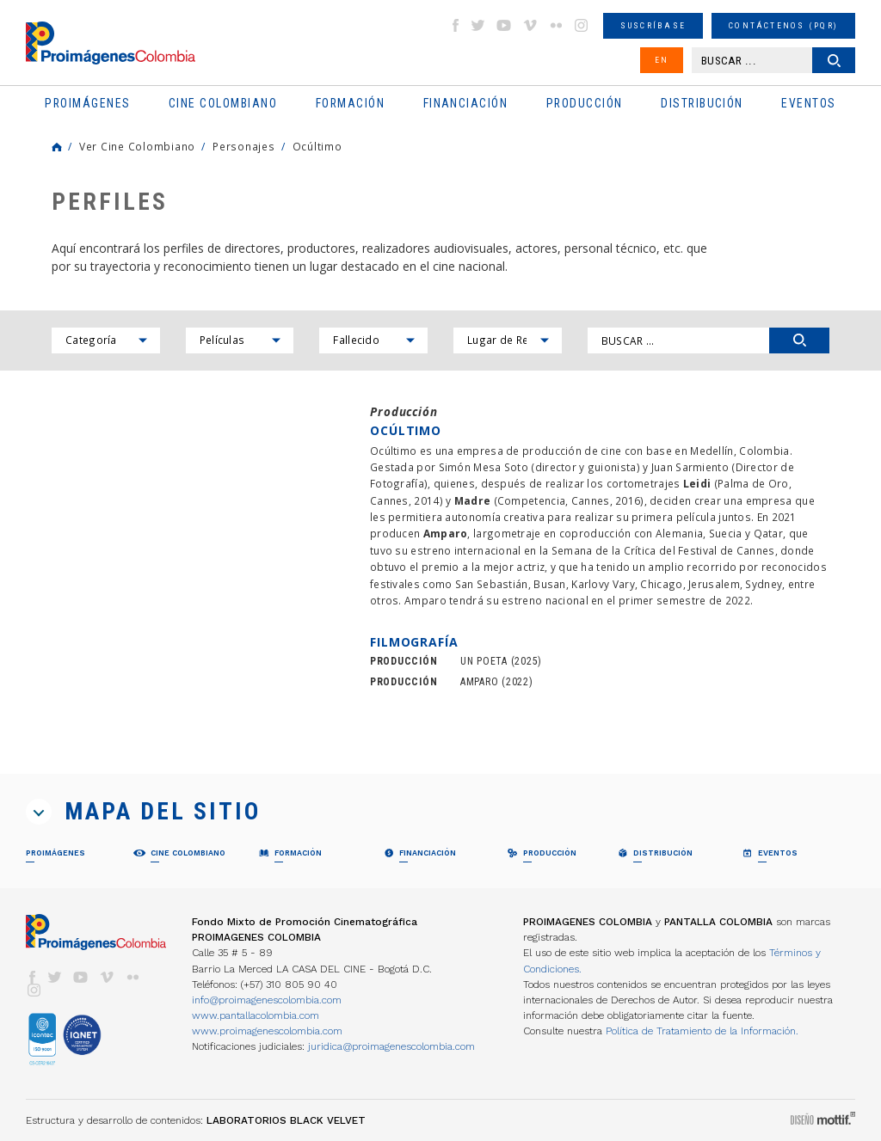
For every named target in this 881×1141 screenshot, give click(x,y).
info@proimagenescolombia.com (267, 1000)
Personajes (243, 146)
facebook (455, 25)
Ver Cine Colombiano (137, 146)
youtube (504, 25)
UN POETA (484, 661)
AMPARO (479, 682)
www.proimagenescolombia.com (267, 1031)
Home (57, 147)
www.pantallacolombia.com (255, 1015)
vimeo (530, 25)
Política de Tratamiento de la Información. (702, 1031)
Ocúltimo (317, 146)
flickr (555, 25)
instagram (581, 25)
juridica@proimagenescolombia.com (391, 1046)
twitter (478, 25)
